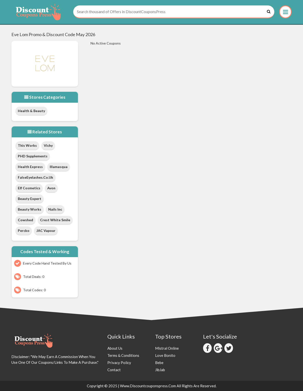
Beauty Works (29, 209)
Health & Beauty (31, 111)
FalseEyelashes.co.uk (35, 177)
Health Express (30, 167)
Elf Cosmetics (29, 188)
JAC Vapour (45, 230)
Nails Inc (55, 209)
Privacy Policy (119, 362)
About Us (114, 348)
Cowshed (25, 220)
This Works (27, 145)
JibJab (160, 369)
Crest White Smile (55, 220)
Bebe (159, 362)
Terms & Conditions (123, 355)
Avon (51, 188)
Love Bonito (165, 355)
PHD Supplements (32, 156)
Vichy (48, 145)
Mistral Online (167, 348)
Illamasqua (59, 167)
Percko (23, 230)
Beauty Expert (29, 198)
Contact (114, 369)
